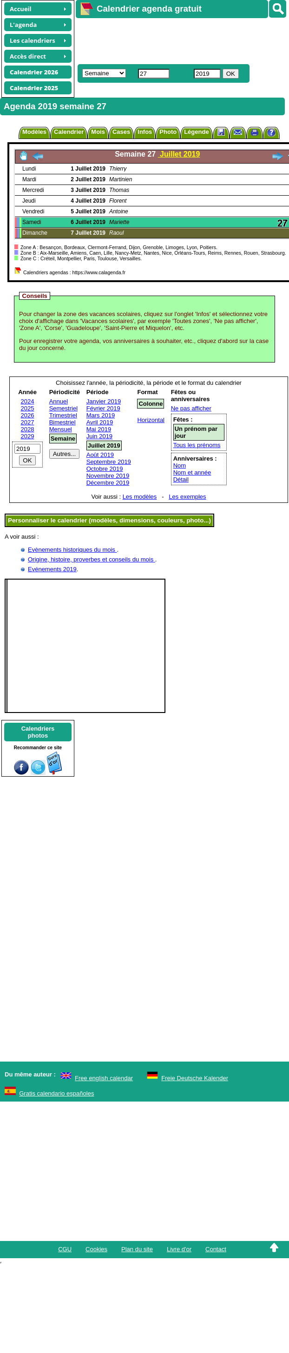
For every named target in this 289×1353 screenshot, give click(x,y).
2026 (27, 415)
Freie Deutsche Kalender (194, 1078)
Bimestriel (62, 422)
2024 (27, 401)
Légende (196, 131)
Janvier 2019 (103, 401)
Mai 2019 (98, 429)
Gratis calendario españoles (56, 1093)
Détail (181, 479)
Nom (179, 465)
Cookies (96, 1249)
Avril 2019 (99, 422)
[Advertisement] (172, 40)
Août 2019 (100, 454)
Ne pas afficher (191, 408)
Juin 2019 (99, 436)
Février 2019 (103, 408)
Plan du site (137, 1249)
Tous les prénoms (197, 445)
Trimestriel (63, 415)
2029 (27, 436)
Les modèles (140, 496)
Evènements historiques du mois (72, 549)
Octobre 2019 (104, 468)
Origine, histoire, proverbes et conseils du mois (91, 559)
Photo (168, 131)
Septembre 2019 (108, 461)
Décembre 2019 (108, 482)
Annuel (58, 401)
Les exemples (187, 496)
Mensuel (60, 429)
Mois (98, 131)
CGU (65, 1249)
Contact (215, 1249)
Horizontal (150, 419)
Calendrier (69, 131)
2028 (27, 429)
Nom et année (192, 472)
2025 (27, 408)
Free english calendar (104, 1078)
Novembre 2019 (108, 475)
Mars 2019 (100, 415)
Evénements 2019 (52, 569)
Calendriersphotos (38, 732)
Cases (121, 131)
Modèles (34, 131)
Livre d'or (179, 1249)
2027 (27, 422)
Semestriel (63, 408)
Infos (145, 131)
